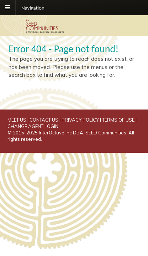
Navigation (32, 7)
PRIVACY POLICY (80, 120)
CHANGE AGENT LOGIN (32, 126)
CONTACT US (44, 120)
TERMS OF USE (118, 120)
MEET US (16, 120)
